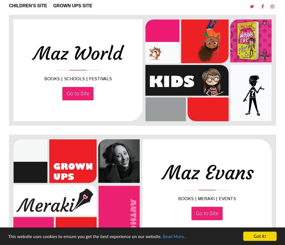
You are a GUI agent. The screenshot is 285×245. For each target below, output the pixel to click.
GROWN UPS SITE (72, 5)
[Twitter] (252, 7)
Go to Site (78, 93)
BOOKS (52, 79)
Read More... (175, 237)
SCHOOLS (74, 79)
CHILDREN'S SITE (28, 5)
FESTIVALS (100, 79)
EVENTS (227, 199)
